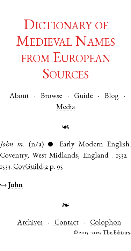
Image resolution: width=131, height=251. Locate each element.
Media (65, 107)
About (19, 96)
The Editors (116, 233)
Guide (83, 96)
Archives (30, 223)
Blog (111, 96)
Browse (51, 96)
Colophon (105, 223)
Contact (66, 223)
